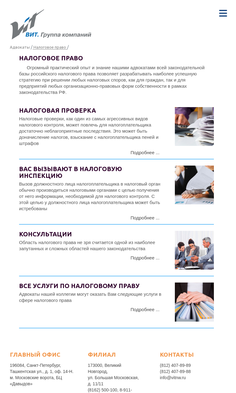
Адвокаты (20, 47)
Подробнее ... (145, 152)
